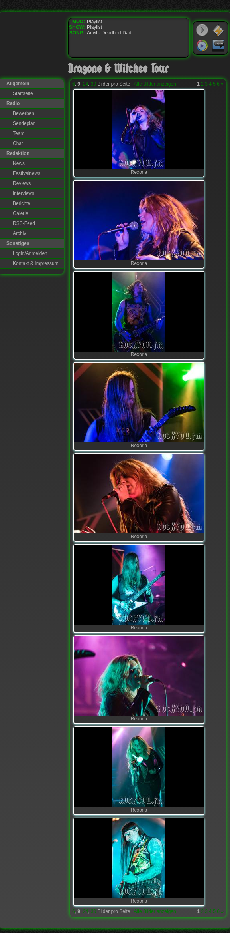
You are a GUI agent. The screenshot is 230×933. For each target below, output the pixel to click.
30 (93, 84)
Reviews (22, 183)
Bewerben (23, 113)
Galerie (20, 213)
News (19, 163)
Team (18, 133)
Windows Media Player (202, 45)
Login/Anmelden (30, 253)
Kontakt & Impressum (36, 263)
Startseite (23, 93)
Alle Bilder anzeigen (155, 84)
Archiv (19, 233)
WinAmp (218, 30)
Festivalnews (26, 173)
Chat (18, 143)
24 (85, 84)
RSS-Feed (24, 223)
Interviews (23, 193)
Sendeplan (24, 123)
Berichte (21, 203)
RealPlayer (218, 45)
